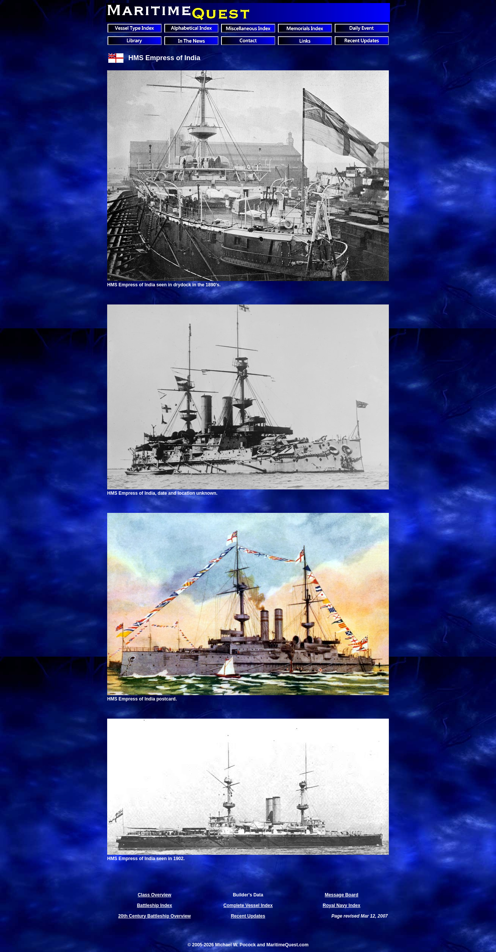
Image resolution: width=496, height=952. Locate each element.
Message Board (342, 895)
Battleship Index (154, 905)
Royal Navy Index (341, 905)
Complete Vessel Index (248, 905)
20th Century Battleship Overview (154, 916)
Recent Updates (248, 916)
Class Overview (155, 895)
